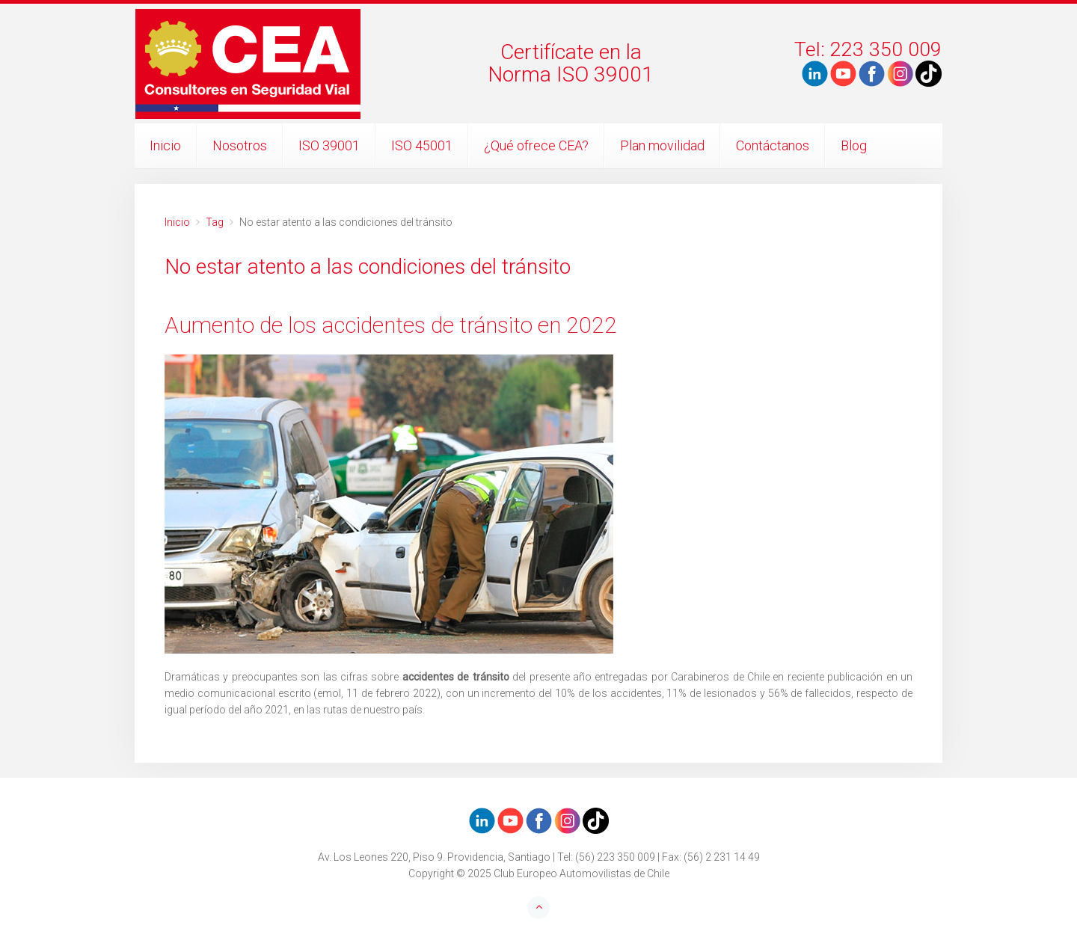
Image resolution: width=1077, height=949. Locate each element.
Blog (854, 145)
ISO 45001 (421, 145)
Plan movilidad (662, 145)
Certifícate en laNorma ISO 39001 (571, 63)
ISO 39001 (329, 145)
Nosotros (239, 145)
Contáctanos (772, 145)
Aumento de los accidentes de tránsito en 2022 (391, 325)
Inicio (165, 145)
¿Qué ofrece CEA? (536, 145)
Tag (215, 222)
